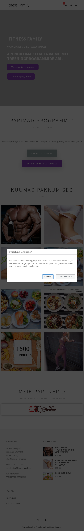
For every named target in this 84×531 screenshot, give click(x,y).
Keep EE (47, 276)
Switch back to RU (65, 276)
